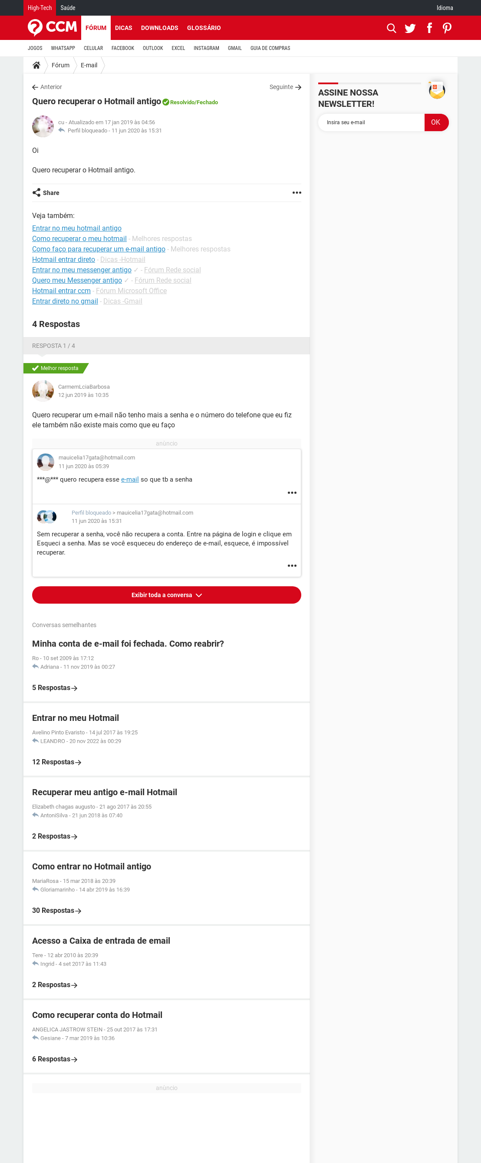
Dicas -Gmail (122, 301)
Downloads (159, 27)
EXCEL (178, 48)
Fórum (96, 27)
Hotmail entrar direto (63, 259)
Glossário (204, 27)
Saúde (67, 7)
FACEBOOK (123, 48)
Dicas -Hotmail (122, 259)
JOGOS (35, 48)
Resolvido (182, 102)
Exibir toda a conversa (163, 594)
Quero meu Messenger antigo (77, 280)
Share (51, 192)
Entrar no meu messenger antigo (82, 270)
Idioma (445, 7)
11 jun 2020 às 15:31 (137, 130)
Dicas (123, 27)
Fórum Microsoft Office (131, 291)
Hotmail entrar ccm (61, 291)
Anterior (51, 86)
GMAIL (235, 48)
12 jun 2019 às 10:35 (83, 395)
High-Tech (40, 7)
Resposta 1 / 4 (53, 345)
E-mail (89, 65)
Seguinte (281, 86)
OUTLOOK (153, 48)
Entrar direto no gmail (65, 301)
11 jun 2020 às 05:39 (84, 466)
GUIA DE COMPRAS (270, 48)
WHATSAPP (63, 48)
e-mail (130, 479)
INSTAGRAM (206, 48)
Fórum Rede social (172, 270)
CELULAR (93, 48)
